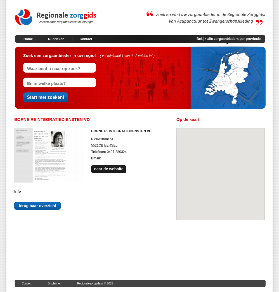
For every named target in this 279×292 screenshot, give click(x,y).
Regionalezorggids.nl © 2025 (95, 283)
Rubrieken (56, 39)
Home (28, 39)
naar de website (108, 169)
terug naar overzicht (37, 206)
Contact (86, 39)
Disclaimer (54, 283)
